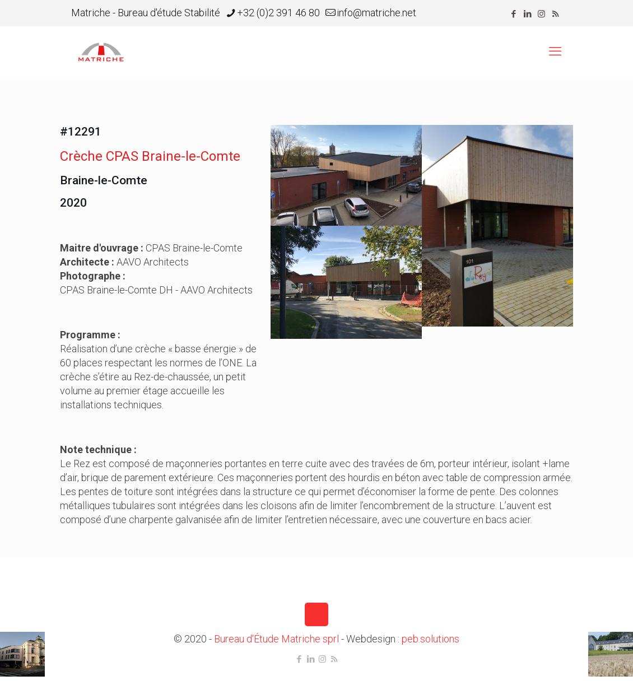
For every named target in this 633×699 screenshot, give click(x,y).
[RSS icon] (555, 14)
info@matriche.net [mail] (376, 12)
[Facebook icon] (513, 14)
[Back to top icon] (316, 614)
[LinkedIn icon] (527, 14)
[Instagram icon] (541, 14)
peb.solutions (430, 639)
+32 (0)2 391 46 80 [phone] (278, 12)
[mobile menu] (555, 51)
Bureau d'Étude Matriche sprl (276, 639)
